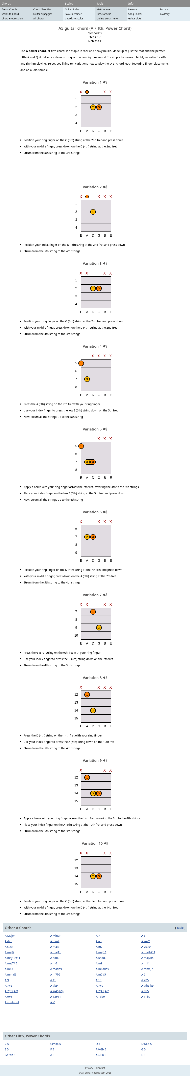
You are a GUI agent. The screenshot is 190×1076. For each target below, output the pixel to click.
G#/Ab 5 (10, 1055)
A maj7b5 (147, 958)
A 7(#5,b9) (56, 991)
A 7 (98, 935)
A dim (8, 941)
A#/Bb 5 (101, 1055)
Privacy (89, 1068)
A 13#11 (55, 997)
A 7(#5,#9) (102, 991)
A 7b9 (54, 985)
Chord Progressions (13, 18)
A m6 (53, 963)
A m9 (99, 963)
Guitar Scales (72, 9)
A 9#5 (8, 997)
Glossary (164, 14)
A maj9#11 (148, 952)
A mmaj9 (10, 974)
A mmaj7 (147, 969)
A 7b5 (145, 980)
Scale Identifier (73, 14)
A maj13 (101, 952)
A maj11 (55, 952)
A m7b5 (55, 974)
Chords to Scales (74, 18)
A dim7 (54, 941)
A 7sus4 (146, 947)
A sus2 (145, 941)
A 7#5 (8, 985)
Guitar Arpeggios (42, 14)
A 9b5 (145, 991)
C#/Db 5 (55, 1044)
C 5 (7, 1044)
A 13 (99, 980)
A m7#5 (101, 974)
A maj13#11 (12, 958)
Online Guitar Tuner (108, 18)
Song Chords (135, 14)
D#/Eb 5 (146, 1044)
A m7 (99, 947)
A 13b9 (100, 997)
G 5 (143, 1049)
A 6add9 (101, 958)
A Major (10, 935)
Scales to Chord (10, 14)
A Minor (55, 935)
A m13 (9, 969)
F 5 (52, 1049)
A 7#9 (99, 985)
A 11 (53, 980)
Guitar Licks (134, 18)
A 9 (7, 980)
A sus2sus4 (12, 1002)
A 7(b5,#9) (11, 991)
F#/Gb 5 (101, 1049)
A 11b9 (145, 997)
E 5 (7, 1049)
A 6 (143, 974)
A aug (99, 941)
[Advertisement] (95, 171)
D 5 (98, 1044)
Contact (100, 1068)
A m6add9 (102, 969)
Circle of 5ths (104, 14)
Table (180, 928)
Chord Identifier (42, 9)
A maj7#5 (11, 963)
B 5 (143, 1055)
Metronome (103, 9)
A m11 (145, 963)
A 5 (143, 935)
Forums (164, 9)
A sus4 (9, 947)
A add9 (54, 958)
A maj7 (54, 947)
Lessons (132, 9)
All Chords (39, 18)
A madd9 (56, 969)
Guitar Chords (9, 9)
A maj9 (9, 952)
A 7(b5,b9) (147, 985)
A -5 (52, 1002)
